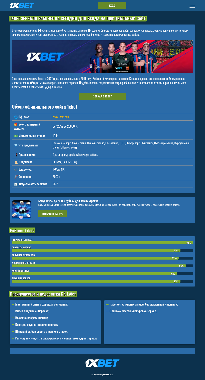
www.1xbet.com (61, 117)
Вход (112, 5)
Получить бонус (52, 214)
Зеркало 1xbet (102, 96)
